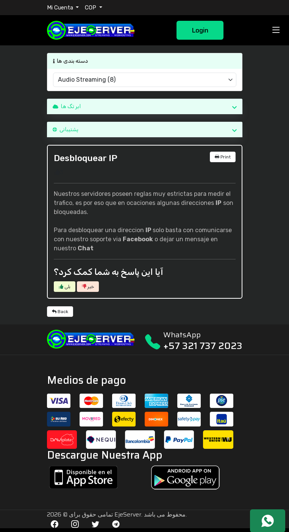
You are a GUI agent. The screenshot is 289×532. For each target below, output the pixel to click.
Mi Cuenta (61, 7)
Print (223, 157)
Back (60, 311)
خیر (88, 286)
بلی (64, 286)
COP (91, 7)
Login (200, 30)
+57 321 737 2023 (202, 345)
